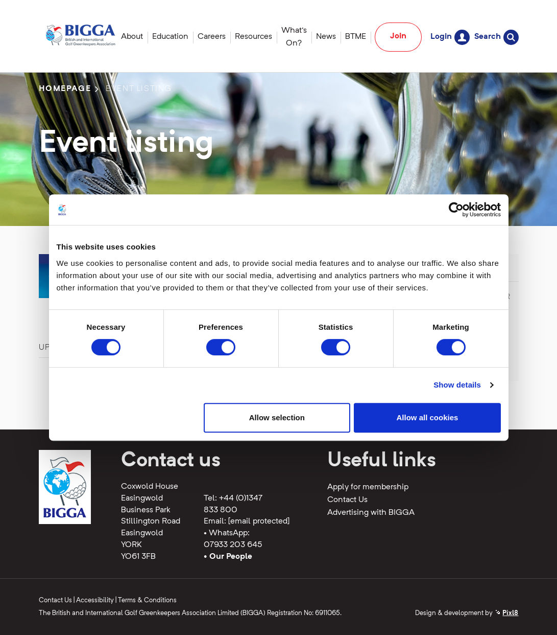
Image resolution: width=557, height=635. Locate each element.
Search (496, 37)
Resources (253, 37)
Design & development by (466, 613)
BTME (355, 37)
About (132, 37)
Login (450, 37)
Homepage (65, 89)
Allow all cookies (427, 417)
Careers (212, 37)
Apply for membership (367, 487)
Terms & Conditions (147, 600)
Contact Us (347, 500)
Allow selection (277, 417)
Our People (230, 557)
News (326, 37)
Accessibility (95, 600)
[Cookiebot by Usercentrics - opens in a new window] (456, 209)
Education (170, 37)
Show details (457, 384)
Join (398, 36)
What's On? (294, 37)
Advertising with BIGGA (371, 513)
